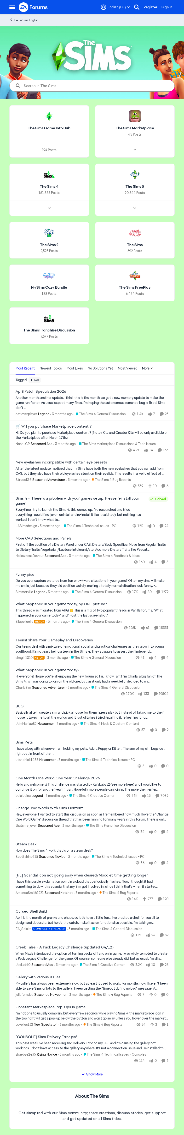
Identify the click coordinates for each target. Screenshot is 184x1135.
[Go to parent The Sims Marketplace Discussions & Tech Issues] (116, 443)
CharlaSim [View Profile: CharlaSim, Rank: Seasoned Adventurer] (23, 687)
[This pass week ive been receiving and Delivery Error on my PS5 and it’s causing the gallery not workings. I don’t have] (92, 1046)
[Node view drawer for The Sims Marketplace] (135, 150)
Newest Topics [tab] (51, 368)
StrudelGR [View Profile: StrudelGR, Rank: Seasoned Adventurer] (23, 480)
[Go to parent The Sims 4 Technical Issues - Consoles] (113, 1054)
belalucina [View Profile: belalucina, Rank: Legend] (23, 795)
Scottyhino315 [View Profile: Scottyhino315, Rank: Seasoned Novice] (27, 856)
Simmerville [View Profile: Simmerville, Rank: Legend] (24, 592)
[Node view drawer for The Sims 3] (135, 208)
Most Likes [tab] (75, 368)
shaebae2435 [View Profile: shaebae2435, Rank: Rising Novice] (26, 1054)
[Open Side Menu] (12, 7)
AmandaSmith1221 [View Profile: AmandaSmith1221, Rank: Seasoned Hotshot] (30, 893)
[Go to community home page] (33, 7)
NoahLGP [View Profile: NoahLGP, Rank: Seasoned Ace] (23, 443)
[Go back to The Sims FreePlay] (135, 287)
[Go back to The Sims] (135, 244)
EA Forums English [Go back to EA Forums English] (24, 20)
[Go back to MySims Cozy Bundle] (49, 287)
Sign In (166, 7)
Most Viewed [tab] (127, 368)
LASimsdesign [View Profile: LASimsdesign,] (26, 526)
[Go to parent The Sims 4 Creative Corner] (91, 795)
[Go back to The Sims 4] (49, 186)
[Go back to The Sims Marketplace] (135, 128)
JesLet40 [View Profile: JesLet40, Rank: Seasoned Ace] (23, 965)
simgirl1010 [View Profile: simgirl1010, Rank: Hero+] (24, 658)
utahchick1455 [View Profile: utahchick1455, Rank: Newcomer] (27, 759)
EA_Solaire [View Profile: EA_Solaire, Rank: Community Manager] (23, 928)
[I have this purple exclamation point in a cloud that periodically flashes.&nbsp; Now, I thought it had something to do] (92, 884)
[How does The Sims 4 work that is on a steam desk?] (92, 850)
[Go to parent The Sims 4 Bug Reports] (110, 479)
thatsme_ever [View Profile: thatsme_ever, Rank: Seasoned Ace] (26, 825)
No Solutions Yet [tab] (100, 368)
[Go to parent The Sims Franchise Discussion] (110, 825)
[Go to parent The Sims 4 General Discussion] (100, 414)
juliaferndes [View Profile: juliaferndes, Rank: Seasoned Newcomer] (24, 994)
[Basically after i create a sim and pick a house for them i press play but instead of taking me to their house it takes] (92, 715)
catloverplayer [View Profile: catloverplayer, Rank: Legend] (26, 414)
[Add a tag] (35, 380)
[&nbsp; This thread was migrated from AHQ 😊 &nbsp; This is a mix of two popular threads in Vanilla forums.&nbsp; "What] (92, 613)
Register (150, 7)
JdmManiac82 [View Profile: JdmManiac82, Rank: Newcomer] (26, 724)
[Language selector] (115, 7)
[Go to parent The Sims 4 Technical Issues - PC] (88, 526)
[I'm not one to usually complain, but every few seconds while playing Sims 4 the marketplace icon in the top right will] (92, 1016)
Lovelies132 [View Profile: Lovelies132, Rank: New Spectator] (24, 1024)
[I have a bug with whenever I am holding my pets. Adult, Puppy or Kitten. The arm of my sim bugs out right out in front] (92, 751)
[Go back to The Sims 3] (135, 186)
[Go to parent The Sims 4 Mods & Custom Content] (108, 723)
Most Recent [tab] (25, 368)
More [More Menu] (147, 368)
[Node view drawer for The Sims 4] (49, 208)
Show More (92, 1074)
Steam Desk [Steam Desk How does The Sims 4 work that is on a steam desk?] (26, 844)
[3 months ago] (61, 414)
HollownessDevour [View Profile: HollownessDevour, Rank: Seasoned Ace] (30, 556)
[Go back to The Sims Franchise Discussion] (49, 330)
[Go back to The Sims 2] (49, 244)
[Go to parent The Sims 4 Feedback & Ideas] (115, 555)
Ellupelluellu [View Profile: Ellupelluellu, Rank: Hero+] (24, 621)
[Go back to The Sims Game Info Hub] (49, 128)
